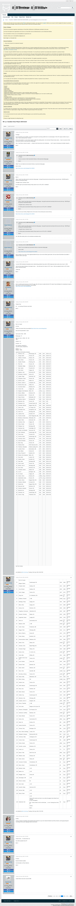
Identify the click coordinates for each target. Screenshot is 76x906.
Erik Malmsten (8, 200)
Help (60, 900)
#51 (71, 242)
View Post (34, 155)
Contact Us (64, 900)
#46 (71, 132)
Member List (28, 17)
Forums (4, 14)
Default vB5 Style (7, 900)
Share (8, 145)
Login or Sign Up (70, 0)
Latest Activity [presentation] (11, 126)
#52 (71, 262)
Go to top (71, 900)
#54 (71, 302)
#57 (71, 816)
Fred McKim (8, 287)
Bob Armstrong (8, 138)
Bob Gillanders (8, 158)
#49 (71, 195)
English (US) (17, 900)
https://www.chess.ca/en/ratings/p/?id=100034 (25, 213)
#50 (71, 219)
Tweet (8, 147)
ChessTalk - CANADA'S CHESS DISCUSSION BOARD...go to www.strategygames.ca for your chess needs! (28, 19)
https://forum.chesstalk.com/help (10, 49)
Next (71, 896)
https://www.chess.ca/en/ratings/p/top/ (23, 286)
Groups (16, 17)
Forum (6, 19)
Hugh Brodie (8, 882)
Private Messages (6, 17)
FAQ (12, 17)
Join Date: (6, 141)
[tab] (5, 126)
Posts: (7, 143)
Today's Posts (22, 17)
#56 (71, 577)
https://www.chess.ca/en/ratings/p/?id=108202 (25, 168)
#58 (71, 836)
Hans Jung (8, 822)
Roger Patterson (8, 225)
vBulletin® (67, 903)
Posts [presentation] (5, 126)
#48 (71, 174)
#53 (71, 282)
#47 (71, 152)
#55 (71, 322)
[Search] (64, 8)
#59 (71, 856)
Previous (50, 896)
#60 (71, 876)
